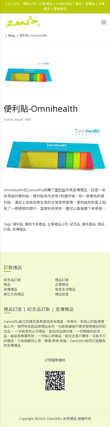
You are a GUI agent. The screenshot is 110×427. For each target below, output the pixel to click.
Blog (11, 35)
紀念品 (75, 224)
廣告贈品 (89, 224)
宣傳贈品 (19, 229)
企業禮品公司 (57, 224)
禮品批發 (62, 294)
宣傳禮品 (10, 289)
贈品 (7, 284)
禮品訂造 (62, 279)
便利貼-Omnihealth (33, 35)
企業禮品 (62, 284)
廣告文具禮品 (35, 224)
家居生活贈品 (65, 289)
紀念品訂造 (12, 279)
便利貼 (60, 189)
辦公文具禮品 (14, 294)
